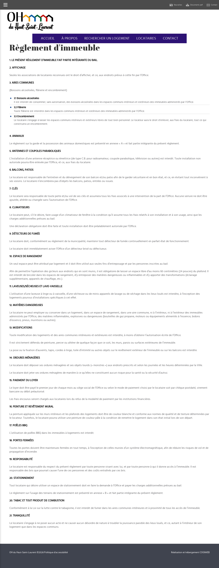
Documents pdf (196, 5)
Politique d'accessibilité (56, 552)
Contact (214, 5)
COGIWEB (205, 552)
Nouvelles (178, 5)
